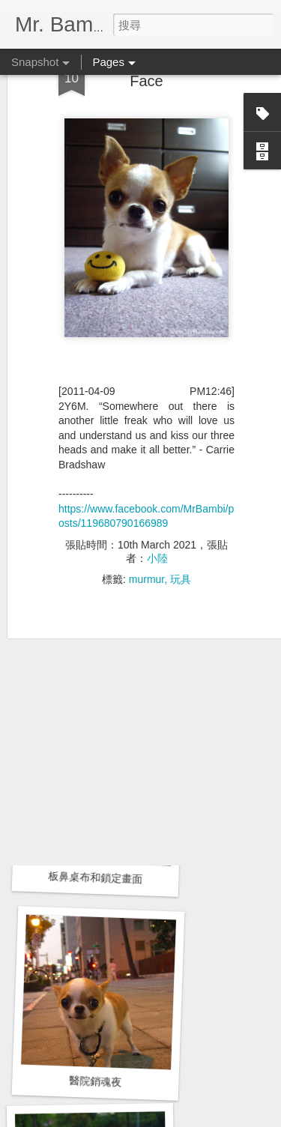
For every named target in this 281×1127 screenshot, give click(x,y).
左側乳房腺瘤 (99, 665)
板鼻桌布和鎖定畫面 (95, 877)
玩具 (180, 528)
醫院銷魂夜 (95, 1081)
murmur (146, 528)
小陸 (157, 507)
